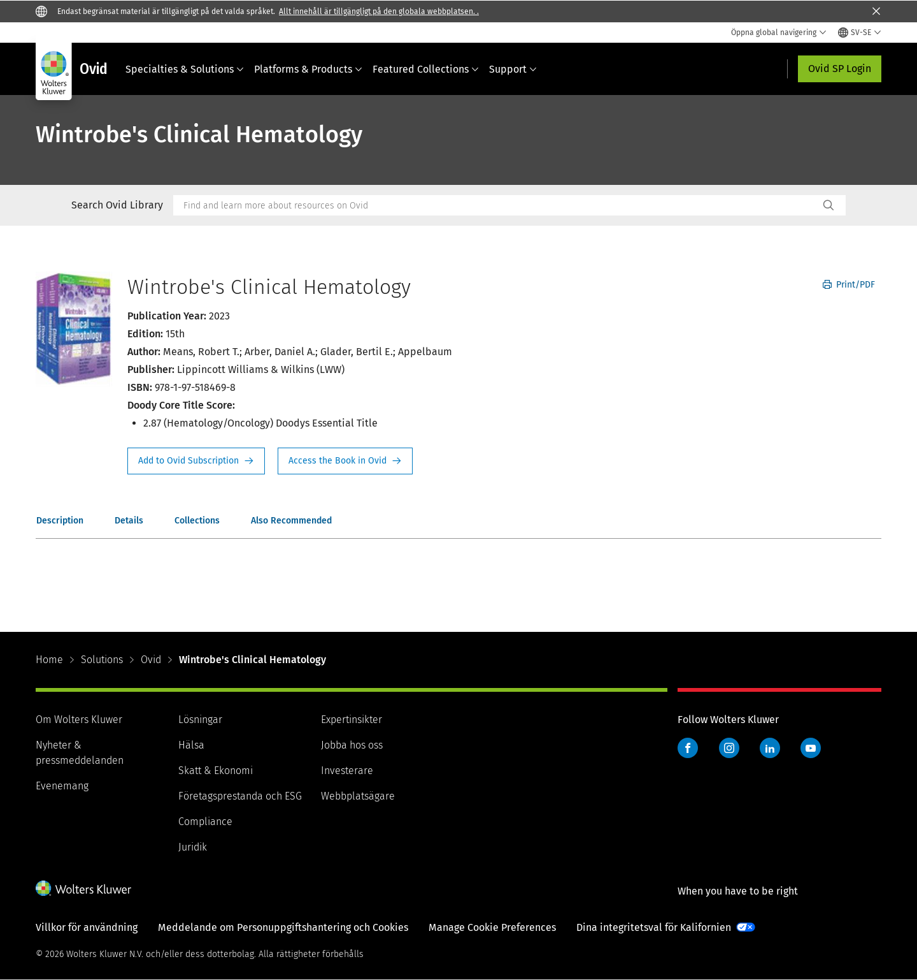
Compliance (205, 821)
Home (49, 660)
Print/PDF (849, 284)
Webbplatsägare (358, 796)
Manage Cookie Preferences (492, 927)
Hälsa (191, 745)
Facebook (688, 748)
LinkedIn (770, 748)
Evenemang (62, 786)
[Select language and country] (859, 32)
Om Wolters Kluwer (79, 719)
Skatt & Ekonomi (215, 770)
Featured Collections (426, 69)
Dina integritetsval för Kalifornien (653, 927)
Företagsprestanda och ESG (240, 796)
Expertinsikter (351, 719)
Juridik (192, 847)
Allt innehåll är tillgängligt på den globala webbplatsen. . (379, 11)
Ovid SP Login (839, 68)
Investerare (347, 770)
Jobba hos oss (352, 745)
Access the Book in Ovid (345, 461)
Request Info (196, 461)
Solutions (102, 660)
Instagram (729, 748)
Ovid (151, 660)
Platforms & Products (308, 69)
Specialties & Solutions (184, 69)
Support (513, 69)
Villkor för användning (87, 927)
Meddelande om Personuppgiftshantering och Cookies (283, 927)
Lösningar (200, 719)
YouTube (810, 748)
